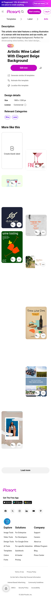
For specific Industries (24, 546)
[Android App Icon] (18, 503)
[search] (22, 12)
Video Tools (8, 537)
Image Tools (8, 533)
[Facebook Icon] (5, 510)
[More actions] (43, 166)
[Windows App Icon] (28, 503)
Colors (6, 555)
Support (37, 533)
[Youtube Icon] (33, 510)
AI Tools (7, 546)
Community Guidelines (35, 582)
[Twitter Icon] (12, 510)
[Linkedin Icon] (26, 510)
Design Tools (9, 542)
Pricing (18, 560)
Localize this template (19, 85)
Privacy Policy (31, 572)
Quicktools (19, 551)
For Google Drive (21, 542)
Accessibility (35, 588)
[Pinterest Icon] (40, 510)
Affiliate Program (40, 546)
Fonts (6, 560)
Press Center (39, 555)
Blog (35, 551)
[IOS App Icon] (7, 503)
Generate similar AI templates (23, 75)
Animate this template (20, 80)
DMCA (13, 588)
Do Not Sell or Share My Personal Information (25, 577)
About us (37, 542)
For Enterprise (20, 533)
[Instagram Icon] (19, 510)
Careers (37, 537)
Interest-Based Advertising (16, 582)
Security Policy (23, 588)
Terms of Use (19, 572)
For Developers (21, 537)
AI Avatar (18, 555)
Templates (8, 551)
